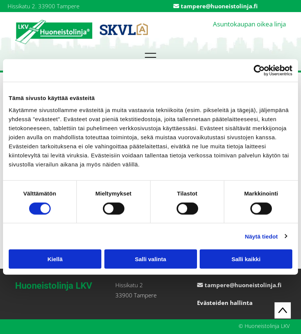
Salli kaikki (246, 259)
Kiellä (54, 259)
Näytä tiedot (261, 236)
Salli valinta (150, 259)
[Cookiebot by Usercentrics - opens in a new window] (259, 70)
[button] (150, 57)
